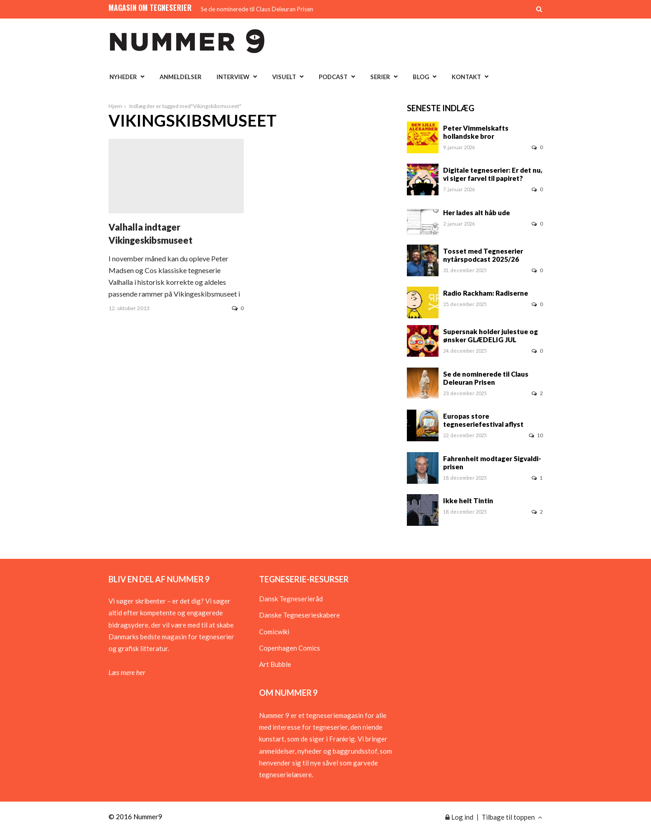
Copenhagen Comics (289, 648)
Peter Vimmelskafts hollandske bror (476, 132)
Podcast (333, 76)
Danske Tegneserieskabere (299, 615)
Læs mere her (126, 672)
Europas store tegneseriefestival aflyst (483, 420)
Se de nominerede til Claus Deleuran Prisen (257, 9)
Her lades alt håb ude (476, 212)
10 (535, 435)
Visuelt (284, 76)
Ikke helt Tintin (468, 500)
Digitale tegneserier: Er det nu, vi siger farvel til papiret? (492, 174)
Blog (421, 76)
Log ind (459, 817)
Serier (380, 76)
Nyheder (123, 76)
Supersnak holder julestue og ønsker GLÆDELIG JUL (490, 335)
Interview (233, 76)
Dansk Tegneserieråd (291, 599)
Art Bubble (275, 664)
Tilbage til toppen (511, 817)
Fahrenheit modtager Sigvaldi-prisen (492, 462)
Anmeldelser (181, 76)
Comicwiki (274, 632)
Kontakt (466, 76)
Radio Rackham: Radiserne (485, 293)
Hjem (115, 106)
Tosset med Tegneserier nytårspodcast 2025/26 (483, 255)
